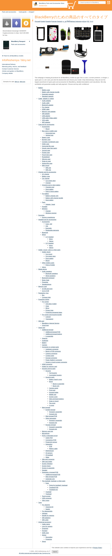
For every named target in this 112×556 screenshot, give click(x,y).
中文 (88, 21)
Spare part (41, 327)
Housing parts (50, 377)
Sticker (44, 535)
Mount (47, 129)
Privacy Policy (97, 547)
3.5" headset (50, 243)
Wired (44, 234)
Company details (7, 73)
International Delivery (8, 64)
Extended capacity (48, 94)
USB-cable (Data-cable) (49, 118)
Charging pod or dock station (51, 185)
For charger (45, 107)
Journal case (46, 150)
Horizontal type (50, 133)
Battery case (46, 90)
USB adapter (46, 116)
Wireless (45, 209)
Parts (43, 202)
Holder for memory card (49, 366)
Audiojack (45, 340)
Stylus (44, 541)
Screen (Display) (47, 463)
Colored (48, 317)
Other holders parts (48, 263)
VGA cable (45, 120)
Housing (48, 371)
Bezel (51, 381)
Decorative (49, 537)
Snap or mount (54, 401)
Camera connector (51, 353)
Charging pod (50, 187)
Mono (51, 239)
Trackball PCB (53, 487)
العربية (65, 21)
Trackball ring (53, 489)
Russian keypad (51, 425)
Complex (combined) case (50, 142)
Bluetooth (45, 232)
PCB (50, 446)
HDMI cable (45, 109)
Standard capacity (47, 96)
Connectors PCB (51, 440)
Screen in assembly (48, 468)
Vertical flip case (47, 163)
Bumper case (46, 139)
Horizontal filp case (48, 146)
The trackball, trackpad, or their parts (53, 481)
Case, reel (49, 224)
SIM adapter (46, 113)
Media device (42, 269)
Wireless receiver (51, 213)
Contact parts (50, 355)
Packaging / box (43, 293)
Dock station (49, 189)
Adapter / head (50, 204)
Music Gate (45, 280)
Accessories (46, 126)
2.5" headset (50, 237)
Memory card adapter (49, 111)
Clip (47, 226)
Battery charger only (52, 196)
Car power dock (51, 180)
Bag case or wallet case (49, 131)
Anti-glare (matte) (51, 304)
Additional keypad (47, 330)
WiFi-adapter (46, 122)
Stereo (51, 241)
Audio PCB (49, 438)
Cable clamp (46, 524)
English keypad (50, 410)
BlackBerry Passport (18, 41)
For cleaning (46, 505)
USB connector (47, 498)
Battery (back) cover (55, 379)
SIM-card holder (47, 461)
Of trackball (49, 455)
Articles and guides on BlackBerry (12, 71)
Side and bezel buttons (56, 399)
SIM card (41, 321)
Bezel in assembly (58, 384)
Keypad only (53, 414)
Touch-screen (46, 496)
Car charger (46, 178)
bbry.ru (17, 81)
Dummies (41, 215)
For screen (45, 301)
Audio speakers (47, 271)
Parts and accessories (9, 12)
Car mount (49, 254)
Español (48, 21)
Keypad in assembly (55, 412)
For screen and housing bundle (52, 314)
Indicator (45, 513)
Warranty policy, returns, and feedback (14, 66)
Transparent (49, 319)
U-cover (51, 405)
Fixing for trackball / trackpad (58, 485)
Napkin (48, 509)
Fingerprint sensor (51, 442)
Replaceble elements (52, 230)
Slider (47, 457)
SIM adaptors (46, 518)
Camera (44, 345)
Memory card (42, 286)
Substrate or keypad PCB (50, 472)
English (42, 21)
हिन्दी (68, 21)
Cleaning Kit (49, 507)
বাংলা (91, 21)
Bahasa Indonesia (76, 21)
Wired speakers (50, 276)
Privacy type (49, 310)
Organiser (45, 528)
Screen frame (46, 466)
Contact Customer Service (10, 69)
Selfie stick (45, 533)
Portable (44, 206)
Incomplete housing (55, 375)
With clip (48, 168)
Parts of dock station (52, 191)
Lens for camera (47, 526)
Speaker (44, 470)
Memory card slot (47, 431)
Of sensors (49, 453)
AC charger (45, 174)
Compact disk (46, 297)
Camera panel (53, 388)
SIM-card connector (48, 459)
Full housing (53, 373)
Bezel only (56, 386)
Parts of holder (50, 265)
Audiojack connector (52, 349)
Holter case (45, 144)
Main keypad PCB (51, 416)
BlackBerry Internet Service (50, 323)
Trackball (48, 492)
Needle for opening (48, 515)
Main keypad (46, 407)
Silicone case (46, 159)
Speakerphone (46, 284)
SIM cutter (45, 520)
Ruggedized (46, 157)
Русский (37, 21)
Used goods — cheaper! (26, 12)
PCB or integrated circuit (50, 435)
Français (54, 21)
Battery (40, 88)
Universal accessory (44, 522)
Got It (55, 552)
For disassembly (47, 511)
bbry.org (22, 81)
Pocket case (46, 152)
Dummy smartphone (48, 217)
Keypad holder (53, 392)
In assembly (49, 336)
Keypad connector (51, 358)
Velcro (44, 267)
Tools (40, 502)
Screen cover (53, 397)
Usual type (45, 325)
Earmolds (49, 228)
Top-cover (52, 403)
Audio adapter (46, 100)
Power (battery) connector (54, 360)
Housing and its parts (48, 368)
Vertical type (49, 135)
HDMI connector (47, 364)
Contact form (43, 5)
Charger (48, 183)
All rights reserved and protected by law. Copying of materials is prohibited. (40, 553)
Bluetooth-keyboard (48, 278)
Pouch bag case (47, 155)
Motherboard (50, 451)
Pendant (44, 531)
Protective (49, 539)
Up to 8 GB (45, 291)
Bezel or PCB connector (53, 351)
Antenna (44, 338)
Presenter (45, 282)
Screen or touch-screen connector (56, 362)
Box (43, 295)
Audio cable (45, 103)
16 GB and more (47, 289)
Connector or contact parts (50, 347)
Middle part (52, 394)
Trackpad (48, 494)
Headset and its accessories (47, 219)
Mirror (47, 308)
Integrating (49, 444)
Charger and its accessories (47, 172)
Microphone (45, 433)
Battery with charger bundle (50, 92)
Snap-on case (46, 161)
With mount (45, 165)
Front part (52, 390)
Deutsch (59, 21)
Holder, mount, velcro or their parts (49, 250)
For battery (45, 193)
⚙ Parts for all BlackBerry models (12, 56)
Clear (47, 306)
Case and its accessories (46, 124)
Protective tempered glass (54, 312)
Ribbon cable (53, 448)
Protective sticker (43, 299)
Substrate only (50, 479)
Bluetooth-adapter (47, 105)
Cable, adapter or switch (46, 98)
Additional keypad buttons (54, 334)
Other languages (51, 418)
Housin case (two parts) (49, 148)
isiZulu (84, 21)
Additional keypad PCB (53, 332)
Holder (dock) (46, 252)
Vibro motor (45, 500)
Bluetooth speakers (52, 273)
